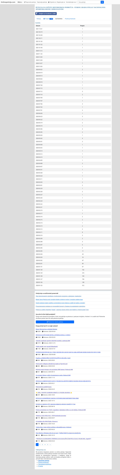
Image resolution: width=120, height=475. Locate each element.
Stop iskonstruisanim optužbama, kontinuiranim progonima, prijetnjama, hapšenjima (58, 296)
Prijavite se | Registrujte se (56, 2)
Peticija (39, 19)
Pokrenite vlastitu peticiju (55, 322)
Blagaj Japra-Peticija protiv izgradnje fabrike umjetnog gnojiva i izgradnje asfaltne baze (59, 299)
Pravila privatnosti (70, 19)
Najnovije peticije (42, 2)
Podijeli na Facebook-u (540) (45, 13)
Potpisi (48, 19)
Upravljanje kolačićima (44, 464)
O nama (40, 466)
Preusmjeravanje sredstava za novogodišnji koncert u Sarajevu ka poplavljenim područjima (60, 306)
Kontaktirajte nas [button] (71, 2)
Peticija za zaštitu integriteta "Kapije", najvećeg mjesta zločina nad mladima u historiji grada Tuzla (62, 309)
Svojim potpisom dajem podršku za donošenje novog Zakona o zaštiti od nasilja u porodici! (60, 303)
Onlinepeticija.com (8, 2)
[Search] (89, 2)
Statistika (59, 19)
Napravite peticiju (30, 2)
